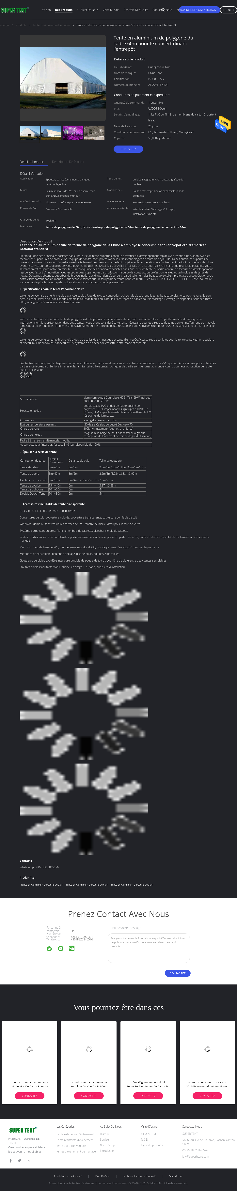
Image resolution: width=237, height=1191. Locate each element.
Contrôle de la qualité (68, 1176)
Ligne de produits (152, 1145)
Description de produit (68, 162)
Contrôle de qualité (136, 10)
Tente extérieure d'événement (75, 1134)
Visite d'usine (111, 10)
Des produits (63, 10)
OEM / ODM (148, 1134)
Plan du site (102, 1176)
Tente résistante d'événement (74, 1140)
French (228, 10)
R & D (144, 1139)
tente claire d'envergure (71, 1146)
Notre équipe (108, 1145)
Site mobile (176, 1176)
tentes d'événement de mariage (76, 1151)
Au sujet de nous (88, 10)
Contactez (128, 149)
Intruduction (107, 1150)
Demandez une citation (199, 10)
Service (104, 1139)
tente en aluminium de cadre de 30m (132, 884)
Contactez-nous (162, 10)
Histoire (105, 1134)
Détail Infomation (32, 162)
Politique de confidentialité (140, 1176)
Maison (46, 10)
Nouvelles (183, 10)
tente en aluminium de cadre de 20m (42, 884)
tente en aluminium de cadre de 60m (87, 884)
